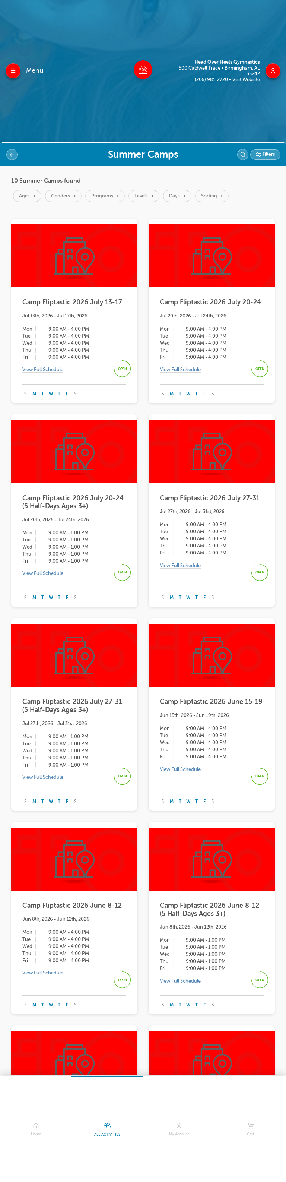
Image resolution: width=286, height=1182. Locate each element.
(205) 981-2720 (212, 79)
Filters (268, 154)
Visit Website (246, 79)
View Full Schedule (42, 370)
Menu (35, 70)
